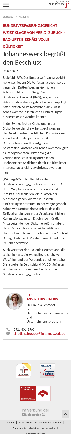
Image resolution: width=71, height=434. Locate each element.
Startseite (8, 16)
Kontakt (11, 422)
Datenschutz (19, 428)
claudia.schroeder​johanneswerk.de (39, 334)
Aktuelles (24, 16)
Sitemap (57, 422)
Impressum (45, 422)
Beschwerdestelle (27, 422)
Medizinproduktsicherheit (42, 428)
